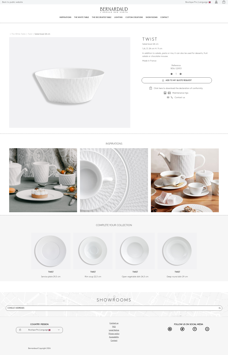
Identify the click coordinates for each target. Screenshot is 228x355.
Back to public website (12, 2)
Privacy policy (114, 334)
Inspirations (65, 17)
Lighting (118, 17)
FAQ (114, 327)
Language (198, 2)
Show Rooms (151, 17)
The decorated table (101, 17)
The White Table (81, 17)
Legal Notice (114, 330)
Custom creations (134, 17)
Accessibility (114, 337)
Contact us (113, 323)
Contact (164, 17)
